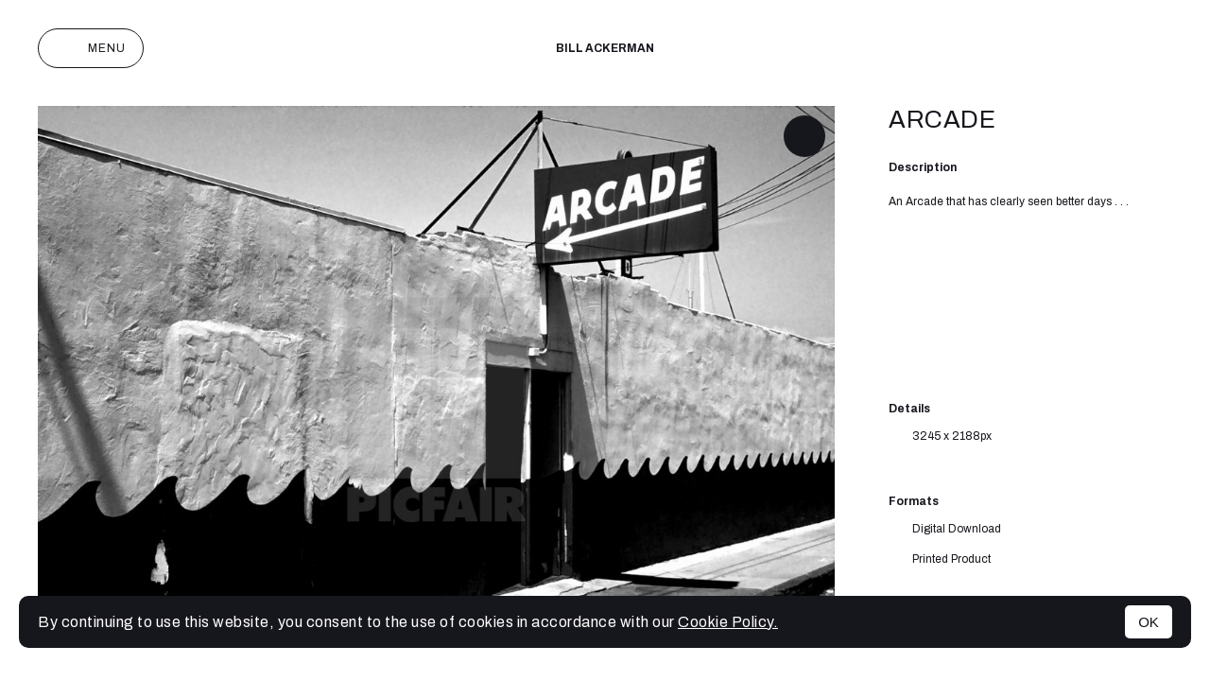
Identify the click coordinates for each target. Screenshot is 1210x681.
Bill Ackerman (605, 48)
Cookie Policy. (728, 622)
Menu (91, 48)
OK (1148, 622)
